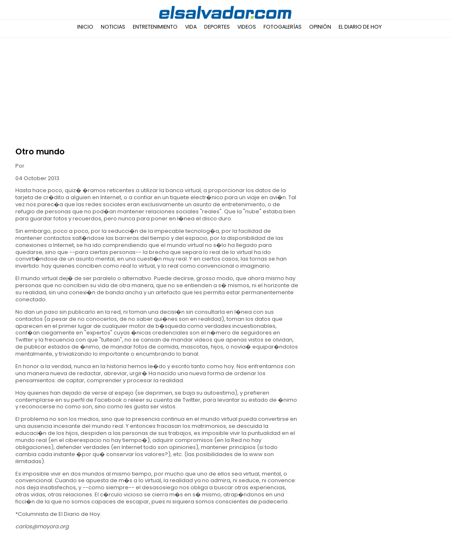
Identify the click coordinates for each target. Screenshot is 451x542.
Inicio (85, 26)
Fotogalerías (282, 26)
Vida (191, 26)
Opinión (320, 26)
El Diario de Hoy (360, 26)
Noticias (113, 26)
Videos (246, 26)
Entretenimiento (155, 26)
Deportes (217, 26)
